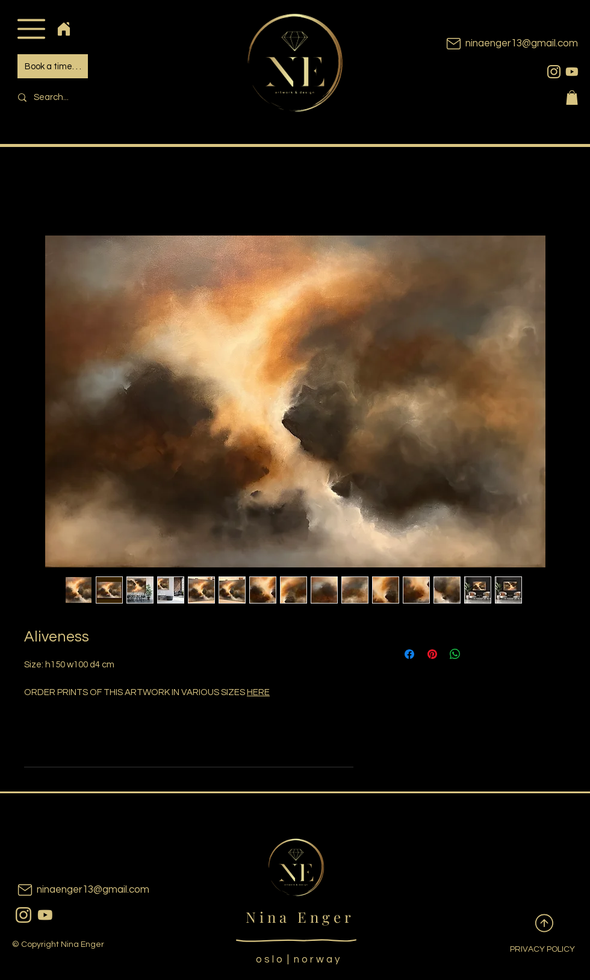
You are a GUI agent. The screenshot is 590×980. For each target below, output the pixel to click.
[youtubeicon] (572, 71)
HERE (258, 692)
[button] (31, 28)
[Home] (63, 28)
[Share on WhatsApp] (455, 654)
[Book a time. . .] (52, 66)
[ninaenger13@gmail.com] (493, 43)
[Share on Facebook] (409, 654)
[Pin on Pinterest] (432, 654)
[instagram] (553, 71)
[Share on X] (478, 654)
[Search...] (94, 97)
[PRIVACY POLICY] (533, 950)
